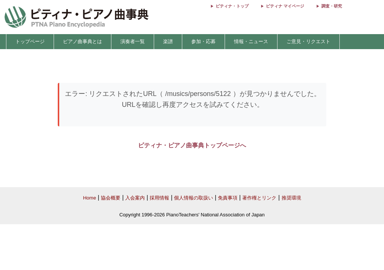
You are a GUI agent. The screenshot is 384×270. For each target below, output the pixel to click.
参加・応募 (203, 41)
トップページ (30, 41)
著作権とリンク (259, 198)
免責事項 (227, 198)
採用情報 (159, 198)
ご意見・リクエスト (308, 41)
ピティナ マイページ (285, 6)
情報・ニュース (251, 41)
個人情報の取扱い (193, 198)
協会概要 (110, 198)
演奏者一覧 (132, 41)
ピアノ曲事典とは (82, 41)
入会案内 (135, 198)
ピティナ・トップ (232, 6)
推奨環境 (291, 198)
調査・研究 (331, 6)
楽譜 (168, 41)
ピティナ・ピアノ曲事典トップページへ (192, 145)
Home (89, 198)
